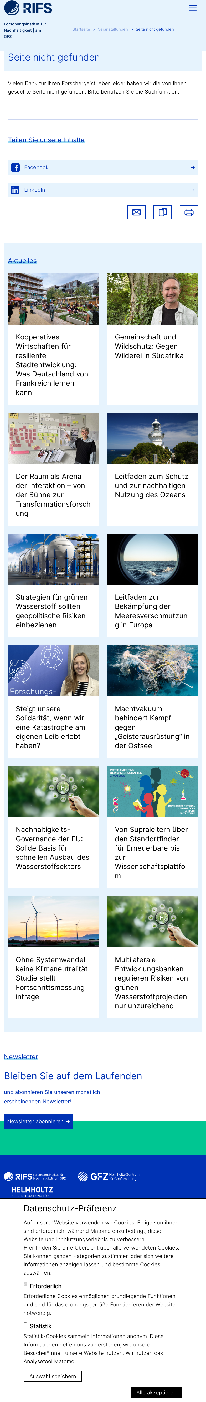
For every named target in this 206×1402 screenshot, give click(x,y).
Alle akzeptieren (156, 1392)
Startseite (81, 29)
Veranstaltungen (113, 29)
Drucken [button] (189, 212)
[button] (162, 212)
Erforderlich (45, 1286)
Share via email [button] (136, 212)
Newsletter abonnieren (35, 1121)
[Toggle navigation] (193, 7)
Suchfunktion (161, 92)
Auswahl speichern (52, 1376)
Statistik (41, 1326)
